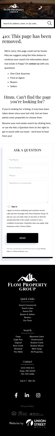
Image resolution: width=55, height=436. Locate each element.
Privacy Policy (25, 226)
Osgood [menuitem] (18, 342)
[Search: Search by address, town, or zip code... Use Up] (27, 23)
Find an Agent (17, 77)
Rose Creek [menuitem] (18, 345)
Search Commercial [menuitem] (27, 305)
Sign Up (31, 380)
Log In (22, 380)
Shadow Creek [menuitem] (36, 342)
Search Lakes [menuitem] (27, 308)
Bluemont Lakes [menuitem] (37, 336)
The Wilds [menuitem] (18, 351)
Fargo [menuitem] (18, 336)
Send (22, 238)
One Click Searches (20, 73)
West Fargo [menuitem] (37, 348)
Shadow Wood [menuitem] (36, 345)
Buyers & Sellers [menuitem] (27, 314)
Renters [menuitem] (27, 317)
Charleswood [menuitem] (37, 339)
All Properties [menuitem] (37, 351)
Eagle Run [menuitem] (18, 339)
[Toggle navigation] (47, 8)
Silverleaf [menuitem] (18, 348)
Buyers (13, 82)
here (48, 123)
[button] (49, 23)
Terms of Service (19, 251)
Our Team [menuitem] (27, 320)
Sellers (13, 86)
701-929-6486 (27, 374)
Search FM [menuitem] (27, 311)
